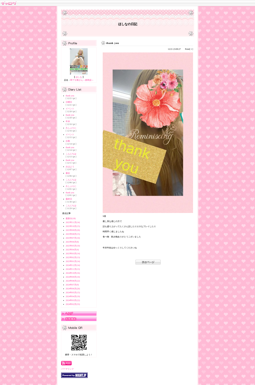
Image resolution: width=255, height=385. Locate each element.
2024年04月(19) (73, 296)
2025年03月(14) (73, 253)
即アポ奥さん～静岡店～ (82, 80)
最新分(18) (71, 218)
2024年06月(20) (73, 288)
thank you (70, 95)
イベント (70, 108)
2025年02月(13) (73, 257)
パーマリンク (67, 369)
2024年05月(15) (73, 292)
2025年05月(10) (73, 246)
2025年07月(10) (73, 238)
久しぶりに (71, 128)
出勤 (68, 141)
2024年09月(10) (73, 277)
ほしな (79, 77)
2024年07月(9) (72, 284)
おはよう (70, 166)
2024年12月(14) (73, 265)
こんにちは (71, 154)
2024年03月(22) (73, 300)
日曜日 (69, 102)
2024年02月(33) (73, 304)
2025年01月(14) (73, 261)
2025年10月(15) (73, 226)
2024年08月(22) (73, 281)
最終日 (69, 199)
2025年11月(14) (73, 222)
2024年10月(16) (73, 273)
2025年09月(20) (73, 230)
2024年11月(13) (73, 269)
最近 (68, 173)
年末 (68, 121)
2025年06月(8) (72, 242)
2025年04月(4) (72, 249)
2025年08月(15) (73, 234)
